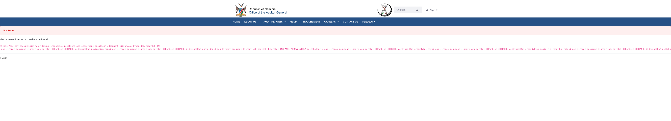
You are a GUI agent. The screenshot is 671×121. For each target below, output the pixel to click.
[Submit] (417, 10)
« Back (3, 57)
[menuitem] (238, 20)
